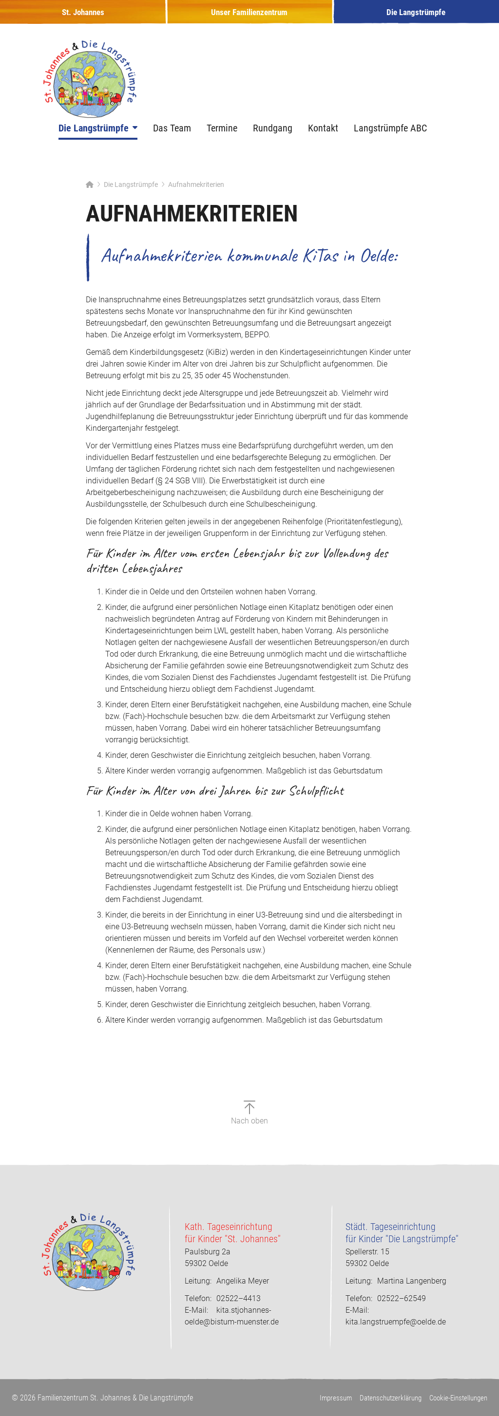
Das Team (172, 139)
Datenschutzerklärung (383, 1398)
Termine (222, 139)
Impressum (324, 1398)
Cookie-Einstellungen (455, 1398)
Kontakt (323, 139)
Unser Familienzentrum (249, 17)
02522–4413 (223, 1299)
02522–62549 (385, 1299)
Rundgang (272, 139)
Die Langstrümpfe (415, 17)
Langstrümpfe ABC (390, 139)
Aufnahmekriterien (196, 195)
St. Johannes (83, 17)
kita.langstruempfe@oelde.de (395, 1322)
